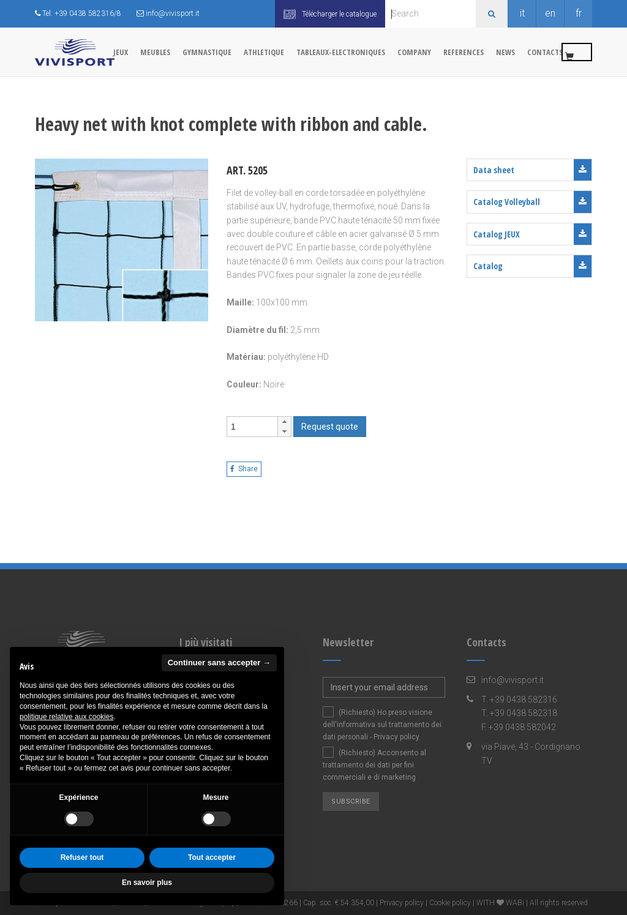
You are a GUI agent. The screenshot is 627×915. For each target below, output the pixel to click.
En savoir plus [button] (147, 882)
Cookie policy (450, 902)
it (522, 13)
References (463, 52)
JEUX (120, 52)
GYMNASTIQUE (206, 52)
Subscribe (350, 801)
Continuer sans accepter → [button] (219, 662)
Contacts (545, 52)
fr (579, 13)
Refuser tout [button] (82, 857)
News (505, 52)
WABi (515, 902)
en (550, 13)
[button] (284, 422)
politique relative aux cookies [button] (66, 716)
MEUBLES (155, 52)
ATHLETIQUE (264, 52)
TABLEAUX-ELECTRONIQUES (340, 52)
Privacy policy (396, 737)
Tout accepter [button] (212, 857)
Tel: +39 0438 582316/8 (78, 13)
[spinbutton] (252, 427)
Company (414, 52)
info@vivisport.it (168, 13)
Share (244, 469)
